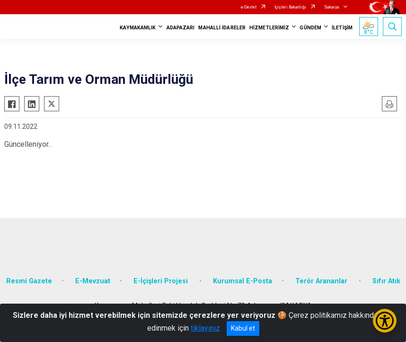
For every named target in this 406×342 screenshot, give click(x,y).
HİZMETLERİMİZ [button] (269, 28)
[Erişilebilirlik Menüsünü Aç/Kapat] (385, 321)
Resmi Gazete (29, 281)
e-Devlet (248, 7)
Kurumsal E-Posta (242, 281)
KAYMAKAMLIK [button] (138, 28)
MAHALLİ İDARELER (222, 28)
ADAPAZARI (181, 28)
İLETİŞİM (342, 28)
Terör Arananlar (322, 281)
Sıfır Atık (386, 281)
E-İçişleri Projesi (161, 281)
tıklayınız (205, 328)
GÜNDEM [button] (310, 28)
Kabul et (243, 328)
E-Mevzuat (92, 281)
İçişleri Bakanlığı (290, 7)
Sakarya (331, 7)
